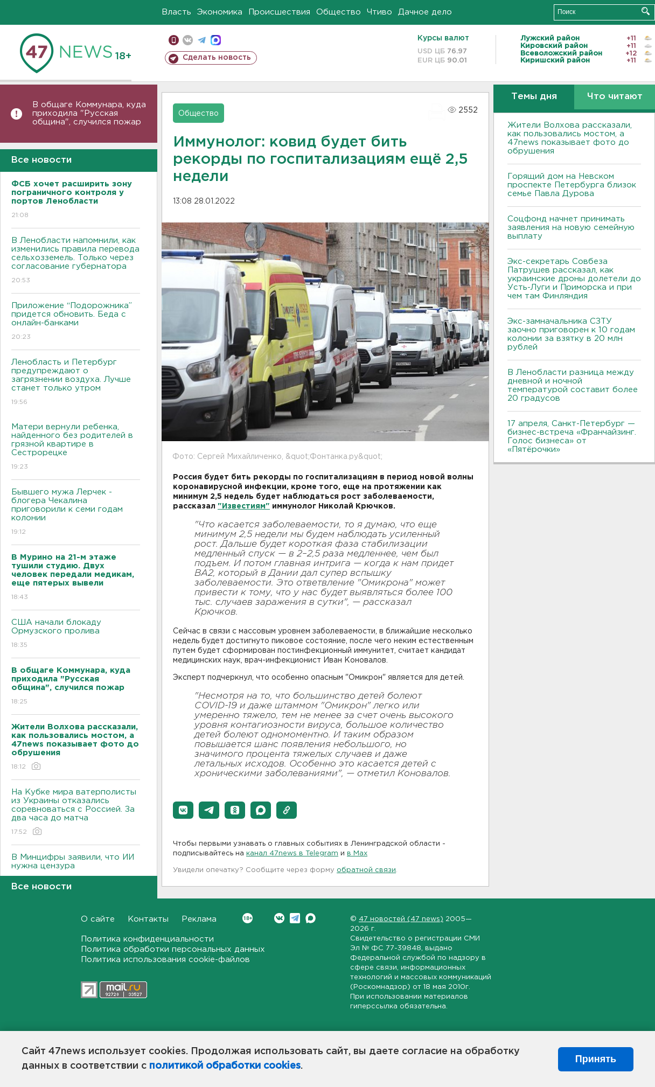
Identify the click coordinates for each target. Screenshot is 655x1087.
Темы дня (534, 97)
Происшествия (279, 12)
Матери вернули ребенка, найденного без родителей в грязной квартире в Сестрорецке (75, 447)
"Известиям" (244, 506)
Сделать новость (217, 57)
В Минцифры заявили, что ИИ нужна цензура (75, 869)
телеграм (202, 40)
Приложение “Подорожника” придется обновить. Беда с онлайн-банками (75, 322)
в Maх (357, 853)
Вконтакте (247, 918)
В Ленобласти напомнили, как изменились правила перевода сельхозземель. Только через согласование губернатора (75, 261)
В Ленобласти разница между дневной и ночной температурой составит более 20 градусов (572, 385)
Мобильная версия (174, 40)
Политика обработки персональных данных (173, 949)
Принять (595, 1059)
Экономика (219, 12)
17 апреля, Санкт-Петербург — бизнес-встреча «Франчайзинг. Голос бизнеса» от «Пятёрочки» (571, 436)
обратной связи (366, 870)
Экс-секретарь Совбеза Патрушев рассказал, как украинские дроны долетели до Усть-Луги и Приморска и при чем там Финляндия (574, 278)
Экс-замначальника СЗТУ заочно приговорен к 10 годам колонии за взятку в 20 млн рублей (571, 334)
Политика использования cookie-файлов (165, 959)
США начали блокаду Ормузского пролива (75, 634)
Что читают (615, 97)
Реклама (199, 919)
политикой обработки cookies (225, 1066)
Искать (646, 11)
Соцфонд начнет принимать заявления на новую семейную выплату (571, 227)
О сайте (98, 919)
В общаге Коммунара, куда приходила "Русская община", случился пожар (89, 113)
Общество (338, 12)
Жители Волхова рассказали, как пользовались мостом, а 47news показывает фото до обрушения (569, 138)
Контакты (148, 919)
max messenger (216, 40)
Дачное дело (425, 12)
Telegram (295, 918)
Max (310, 918)
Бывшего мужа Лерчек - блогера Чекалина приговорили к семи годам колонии (75, 512)
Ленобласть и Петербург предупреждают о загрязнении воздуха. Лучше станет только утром (75, 383)
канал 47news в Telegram (292, 853)
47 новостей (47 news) (401, 919)
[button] (183, 810)
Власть (176, 12)
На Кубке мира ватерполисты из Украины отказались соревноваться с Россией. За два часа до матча (75, 813)
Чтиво (379, 12)
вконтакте (188, 40)
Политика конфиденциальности (147, 939)
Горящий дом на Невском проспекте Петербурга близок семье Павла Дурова (571, 185)
